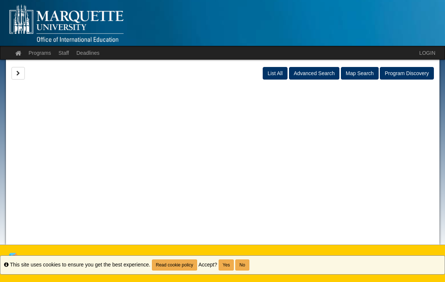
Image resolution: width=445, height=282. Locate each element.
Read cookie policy (174, 265)
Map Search (359, 73)
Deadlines (87, 53)
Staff (64, 53)
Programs (40, 53)
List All (275, 73)
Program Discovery (407, 73)
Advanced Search (314, 73)
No (242, 265)
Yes (226, 265)
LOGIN (427, 53)
